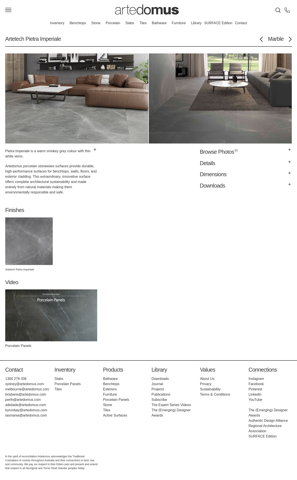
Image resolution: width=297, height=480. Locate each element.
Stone (95, 23)
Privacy (205, 384)
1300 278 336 (16, 379)
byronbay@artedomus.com (26, 410)
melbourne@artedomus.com (27, 389)
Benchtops (78, 23)
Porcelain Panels (67, 384)
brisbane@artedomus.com (25, 394)
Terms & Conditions (215, 394)
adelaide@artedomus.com (25, 405)
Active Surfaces (115, 415)
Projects (157, 389)
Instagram (256, 379)
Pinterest (255, 389)
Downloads (160, 379)
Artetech (14, 39)
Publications (160, 394)
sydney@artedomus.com (24, 384)
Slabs (130, 23)
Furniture (179, 23)
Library (196, 23)
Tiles (143, 23)
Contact (241, 23)
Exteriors (110, 389)
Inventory (57, 23)
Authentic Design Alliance (268, 420)
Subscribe (159, 399)
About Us (207, 379)
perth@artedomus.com (23, 399)
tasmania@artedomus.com (26, 415)
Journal (157, 384)
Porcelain (113, 23)
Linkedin (254, 394)
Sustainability (210, 389)
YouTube (255, 399)
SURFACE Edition (218, 23)
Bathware (159, 23)
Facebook (256, 384)
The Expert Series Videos (171, 405)
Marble (276, 39)
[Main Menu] (8, 10)
